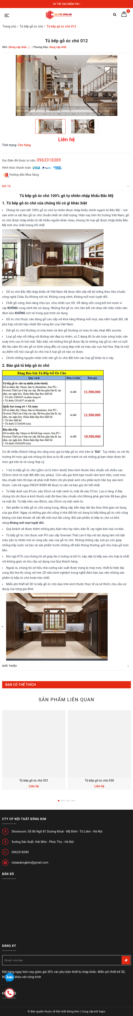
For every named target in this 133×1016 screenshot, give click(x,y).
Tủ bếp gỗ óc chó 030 (99, 780)
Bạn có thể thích (20, 685)
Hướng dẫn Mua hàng (21, 175)
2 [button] (62, 800)
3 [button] (68, 800)
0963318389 (49, 160)
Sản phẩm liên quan (66, 699)
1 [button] (58, 800)
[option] (66, 85)
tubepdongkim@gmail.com (30, 862)
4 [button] (73, 800)
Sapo (102, 1011)
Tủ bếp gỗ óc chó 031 (33, 780)
